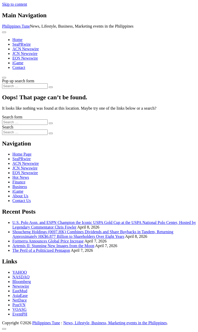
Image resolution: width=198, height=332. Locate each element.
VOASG (19, 309)
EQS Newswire (25, 58)
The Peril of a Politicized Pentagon (41, 250)
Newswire (20, 286)
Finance (19, 182)
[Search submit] (51, 87)
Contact (18, 67)
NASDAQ (21, 277)
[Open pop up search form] (4, 77)
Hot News (20, 177)
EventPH (19, 314)
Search (7, 127)
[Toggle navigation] (4, 32)
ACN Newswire (25, 49)
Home (17, 39)
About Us (20, 196)
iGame (17, 63)
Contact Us (21, 200)
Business (19, 186)
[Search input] (25, 86)
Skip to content (14, 4)
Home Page (21, 154)
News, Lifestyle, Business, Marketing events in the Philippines (115, 323)
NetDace (19, 300)
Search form (12, 117)
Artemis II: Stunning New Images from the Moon (53, 246)
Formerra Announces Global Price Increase (48, 241)
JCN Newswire (24, 53)
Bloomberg (21, 281)
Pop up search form (18, 81)
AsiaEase (20, 295)
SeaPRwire (21, 44)
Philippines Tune (16, 26)
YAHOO (19, 272)
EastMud (19, 291)
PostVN (19, 305)
